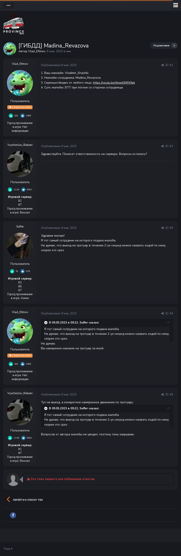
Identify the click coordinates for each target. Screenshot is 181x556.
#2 (171, 146)
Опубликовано (59, 65)
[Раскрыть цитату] (46, 322)
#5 (171, 395)
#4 (171, 313)
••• (68, 51)
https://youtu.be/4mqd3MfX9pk (114, 83)
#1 (171, 65)
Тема (7, 549)
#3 (171, 228)
